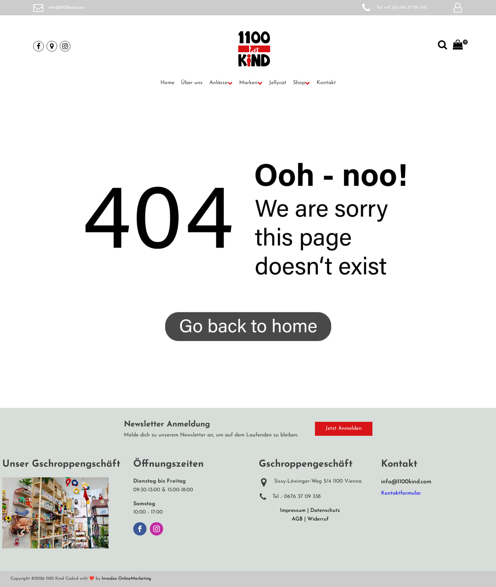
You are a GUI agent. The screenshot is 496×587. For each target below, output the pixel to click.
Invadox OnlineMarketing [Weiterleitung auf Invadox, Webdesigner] (126, 578)
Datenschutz (325, 510)
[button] (221, 83)
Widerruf (318, 519)
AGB (297, 519)
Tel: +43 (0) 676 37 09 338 (401, 7)
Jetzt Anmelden (344, 428)
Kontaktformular (401, 493)
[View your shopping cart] (458, 46)
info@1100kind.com (67, 7)
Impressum (293, 510)
